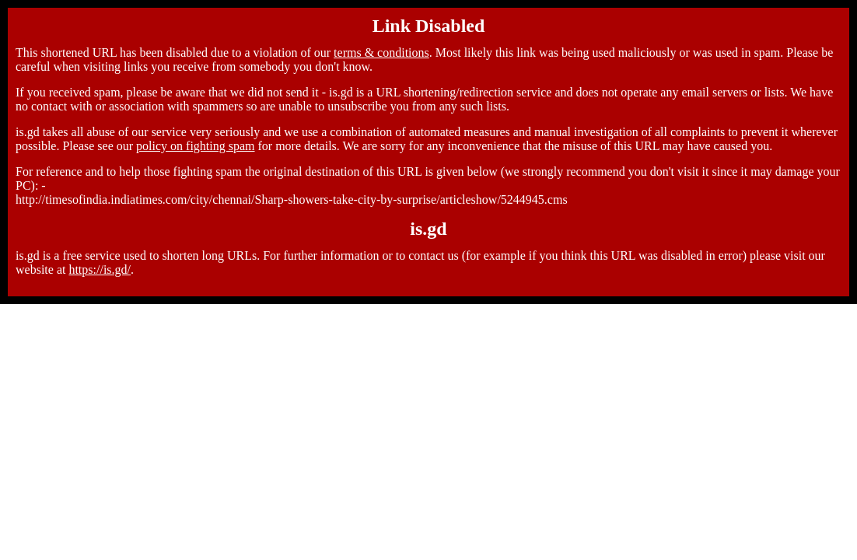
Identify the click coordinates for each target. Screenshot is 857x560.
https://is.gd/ (99, 269)
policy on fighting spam (195, 145)
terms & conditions (381, 52)
